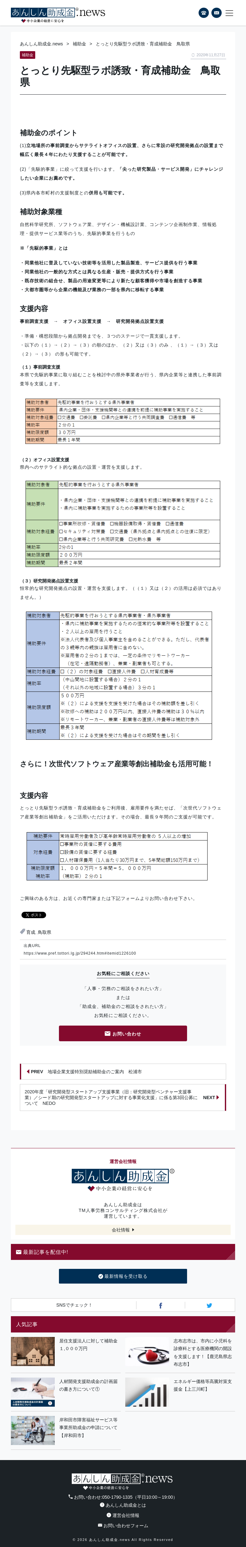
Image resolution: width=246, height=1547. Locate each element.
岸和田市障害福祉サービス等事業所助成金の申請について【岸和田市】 (88, 1427)
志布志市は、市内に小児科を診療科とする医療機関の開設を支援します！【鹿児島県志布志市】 (203, 1352)
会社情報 (121, 1229)
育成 (30, 932)
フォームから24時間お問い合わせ (216, 14)
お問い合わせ (123, 1034)
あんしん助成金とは (123, 1505)
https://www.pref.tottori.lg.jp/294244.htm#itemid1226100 (80, 953)
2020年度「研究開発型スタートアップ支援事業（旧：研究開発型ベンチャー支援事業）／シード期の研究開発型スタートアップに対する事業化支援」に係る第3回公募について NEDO (122, 1097)
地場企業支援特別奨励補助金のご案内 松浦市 (84, 1071)
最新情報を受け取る (123, 1276)
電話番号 (204, 13)
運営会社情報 (123, 1515)
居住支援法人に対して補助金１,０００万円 (88, 1344)
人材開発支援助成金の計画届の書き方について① (88, 1385)
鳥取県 (44, 932)
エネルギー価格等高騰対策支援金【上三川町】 (203, 1385)
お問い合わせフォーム (123, 1525)
